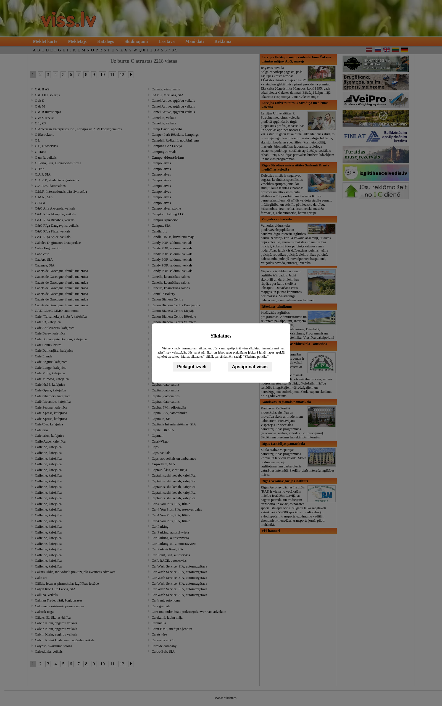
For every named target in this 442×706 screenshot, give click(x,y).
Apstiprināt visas (250, 366)
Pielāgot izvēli (191, 366)
